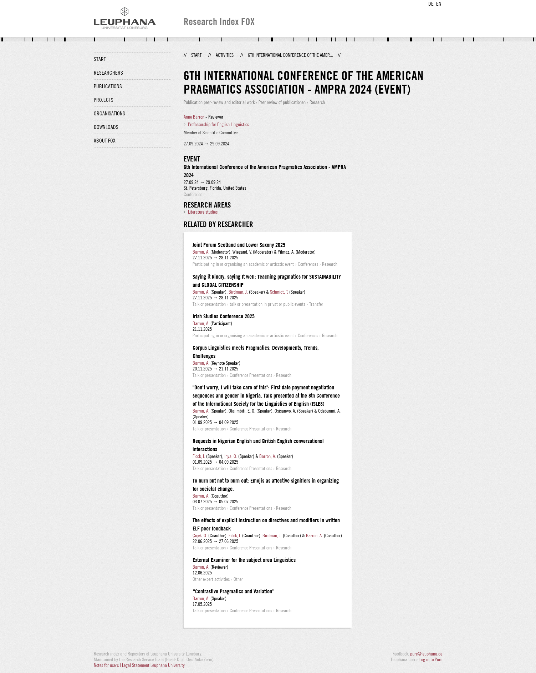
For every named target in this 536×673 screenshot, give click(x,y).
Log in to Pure (430, 659)
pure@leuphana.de (426, 654)
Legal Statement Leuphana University (153, 665)
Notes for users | (108, 665)
